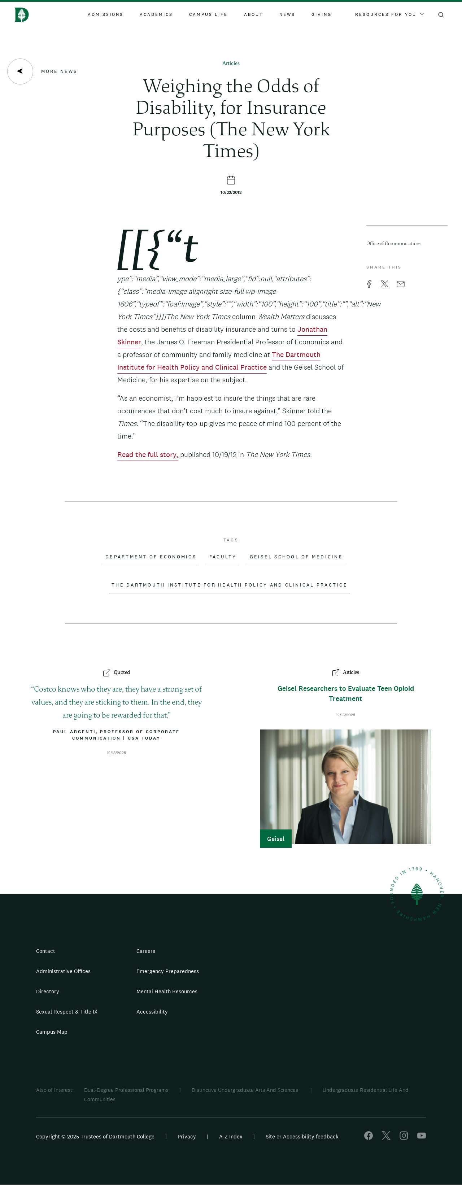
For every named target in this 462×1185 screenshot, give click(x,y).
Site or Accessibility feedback (302, 1136)
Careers (145, 950)
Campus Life (208, 14)
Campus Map (51, 1031)
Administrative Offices (63, 971)
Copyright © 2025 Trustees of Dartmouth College (95, 1136)
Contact (45, 950)
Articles (231, 63)
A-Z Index (231, 1136)
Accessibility (152, 1011)
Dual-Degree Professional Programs (126, 1089)
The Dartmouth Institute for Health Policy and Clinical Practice (230, 585)
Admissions (105, 14)
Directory (47, 991)
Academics (156, 14)
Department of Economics (150, 557)
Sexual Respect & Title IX (66, 1011)
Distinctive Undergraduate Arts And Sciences (246, 1089)
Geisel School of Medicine (296, 557)
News (287, 14)
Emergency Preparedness (167, 971)
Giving (321, 14)
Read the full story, (147, 454)
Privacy (187, 1136)
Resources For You (389, 14)
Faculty (223, 557)
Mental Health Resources (166, 991)
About (253, 14)
